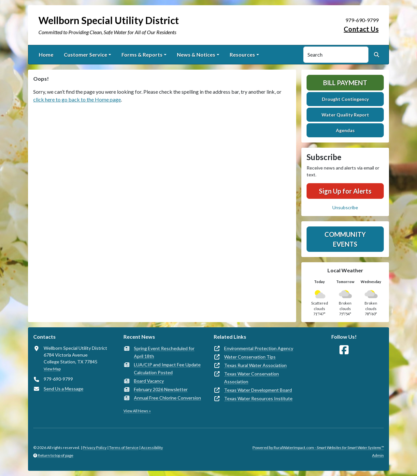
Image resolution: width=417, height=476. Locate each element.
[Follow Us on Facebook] (344, 350)
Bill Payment (345, 83)
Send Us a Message (63, 388)
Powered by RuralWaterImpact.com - (318, 447)
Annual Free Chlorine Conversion (167, 398)
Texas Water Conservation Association (251, 377)
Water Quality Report (345, 114)
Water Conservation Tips (250, 357)
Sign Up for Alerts (345, 191)
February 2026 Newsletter (161, 389)
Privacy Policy (95, 447)
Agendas (345, 130)
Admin (378, 455)
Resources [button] (242, 54)
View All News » (137, 410)
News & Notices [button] (196, 54)
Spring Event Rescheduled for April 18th (164, 352)
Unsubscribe (345, 207)
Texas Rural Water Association (255, 365)
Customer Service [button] (85, 54)
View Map (52, 368)
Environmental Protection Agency (258, 348)
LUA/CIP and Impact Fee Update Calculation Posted (167, 368)
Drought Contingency (345, 99)
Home (46, 54)
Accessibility (152, 447)
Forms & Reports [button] (142, 54)
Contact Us (361, 29)
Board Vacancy (149, 381)
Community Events (345, 239)
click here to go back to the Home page (77, 99)
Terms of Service (123, 447)
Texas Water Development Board (258, 390)
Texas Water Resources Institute (258, 398)
